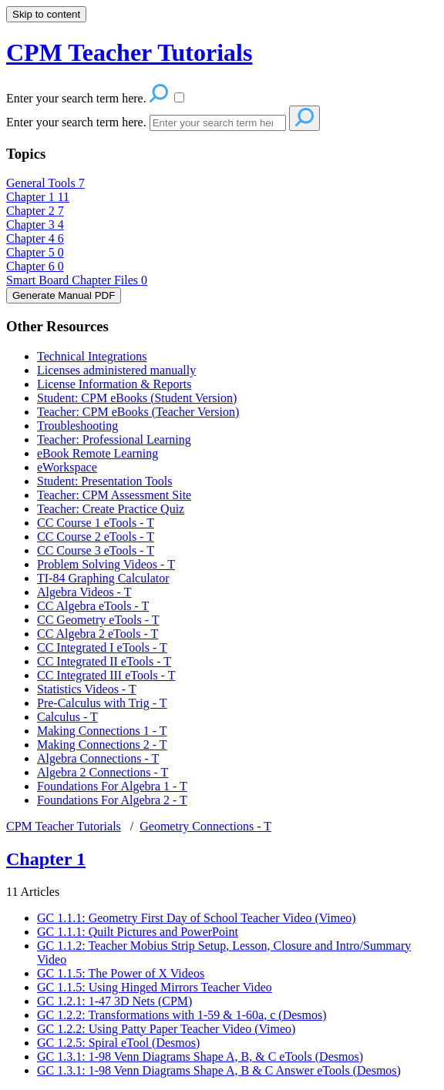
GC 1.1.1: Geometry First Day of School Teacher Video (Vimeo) (196, 917)
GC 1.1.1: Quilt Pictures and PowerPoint (137, 931)
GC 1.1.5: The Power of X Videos (120, 973)
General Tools (45, 182)
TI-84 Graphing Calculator (103, 578)
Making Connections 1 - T (102, 730)
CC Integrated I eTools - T (102, 647)
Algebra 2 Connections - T (102, 772)
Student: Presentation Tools (104, 481)
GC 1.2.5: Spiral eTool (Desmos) (118, 1042)
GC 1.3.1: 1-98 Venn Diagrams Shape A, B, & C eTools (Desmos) (200, 1056)
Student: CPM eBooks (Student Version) (137, 397)
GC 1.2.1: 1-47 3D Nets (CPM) (114, 1001)
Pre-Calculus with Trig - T (102, 702)
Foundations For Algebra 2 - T (112, 800)
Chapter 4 (35, 238)
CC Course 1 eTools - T (95, 522)
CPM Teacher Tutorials (63, 826)
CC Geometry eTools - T (98, 619)
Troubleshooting (77, 425)
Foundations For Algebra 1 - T (112, 786)
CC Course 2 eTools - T (95, 536)
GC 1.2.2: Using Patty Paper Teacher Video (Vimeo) (166, 1028)
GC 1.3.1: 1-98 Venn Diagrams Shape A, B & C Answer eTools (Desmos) (219, 1070)
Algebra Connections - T (98, 758)
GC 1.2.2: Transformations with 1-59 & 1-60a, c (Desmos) (182, 1014)
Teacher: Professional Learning (114, 439)
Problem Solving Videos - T (106, 564)
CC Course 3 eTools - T (95, 550)
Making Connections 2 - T (102, 744)
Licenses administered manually (116, 370)
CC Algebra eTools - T (93, 605)
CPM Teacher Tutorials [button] (129, 52)
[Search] (218, 123)
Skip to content (46, 14)
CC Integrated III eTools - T (106, 675)
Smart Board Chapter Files (76, 280)
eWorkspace (67, 467)
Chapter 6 (35, 266)
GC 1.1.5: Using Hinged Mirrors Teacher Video (154, 987)
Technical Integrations (91, 356)
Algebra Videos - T (84, 592)
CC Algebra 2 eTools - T (97, 633)
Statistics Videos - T (86, 689)
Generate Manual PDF (63, 295)
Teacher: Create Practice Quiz (110, 508)
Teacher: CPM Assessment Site (114, 494)
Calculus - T (67, 716)
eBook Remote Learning (97, 453)
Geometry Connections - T (205, 826)
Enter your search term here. (78, 122)
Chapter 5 (35, 252)
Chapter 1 (37, 196)
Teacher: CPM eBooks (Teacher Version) (138, 411)
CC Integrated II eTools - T (104, 661)
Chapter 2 (35, 210)
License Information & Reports (114, 384)
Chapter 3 (35, 224)
